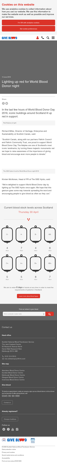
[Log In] (37, 37)
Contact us (7, 402)
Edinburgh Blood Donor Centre (13, 375)
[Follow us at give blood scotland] (17, 429)
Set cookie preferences (28, 29)
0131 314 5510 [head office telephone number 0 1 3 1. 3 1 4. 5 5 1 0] (10, 356)
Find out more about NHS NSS (11, 461)
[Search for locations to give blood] (49, 314)
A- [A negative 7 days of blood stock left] (21, 234)
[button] (42, 37)
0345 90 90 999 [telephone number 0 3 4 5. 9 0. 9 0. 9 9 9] (11, 395)
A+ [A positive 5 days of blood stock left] (21, 263)
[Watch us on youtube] (13, 429)
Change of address (10, 419)
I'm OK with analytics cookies (28, 23)
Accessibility (6, 458)
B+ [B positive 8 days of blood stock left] (36, 263)
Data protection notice (9, 449)
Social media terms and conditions (13, 455)
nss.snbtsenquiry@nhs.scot (15, 359)
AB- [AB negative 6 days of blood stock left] (50, 234)
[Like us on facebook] (8, 429)
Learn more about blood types (28, 296)
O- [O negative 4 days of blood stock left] (7, 234)
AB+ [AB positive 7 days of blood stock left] (49, 263)
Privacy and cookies (8, 452)
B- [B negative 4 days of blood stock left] (36, 234)
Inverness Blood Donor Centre (13, 380)
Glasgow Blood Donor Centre (13, 377)
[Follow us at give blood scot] (4, 429)
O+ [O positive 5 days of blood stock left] (7, 263)
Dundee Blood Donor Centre (12, 373)
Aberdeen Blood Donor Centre (13, 370)
